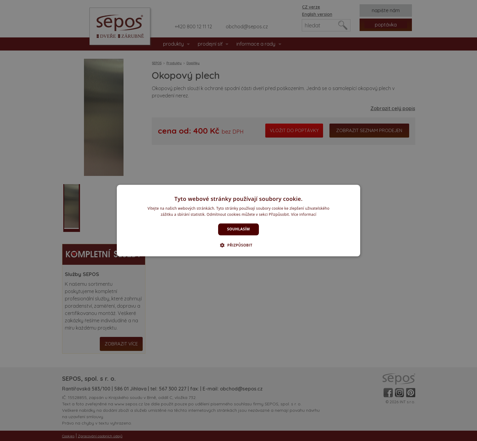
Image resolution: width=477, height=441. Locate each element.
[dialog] (238, 220)
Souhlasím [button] (238, 229)
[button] (238, 245)
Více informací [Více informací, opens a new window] (303, 214)
